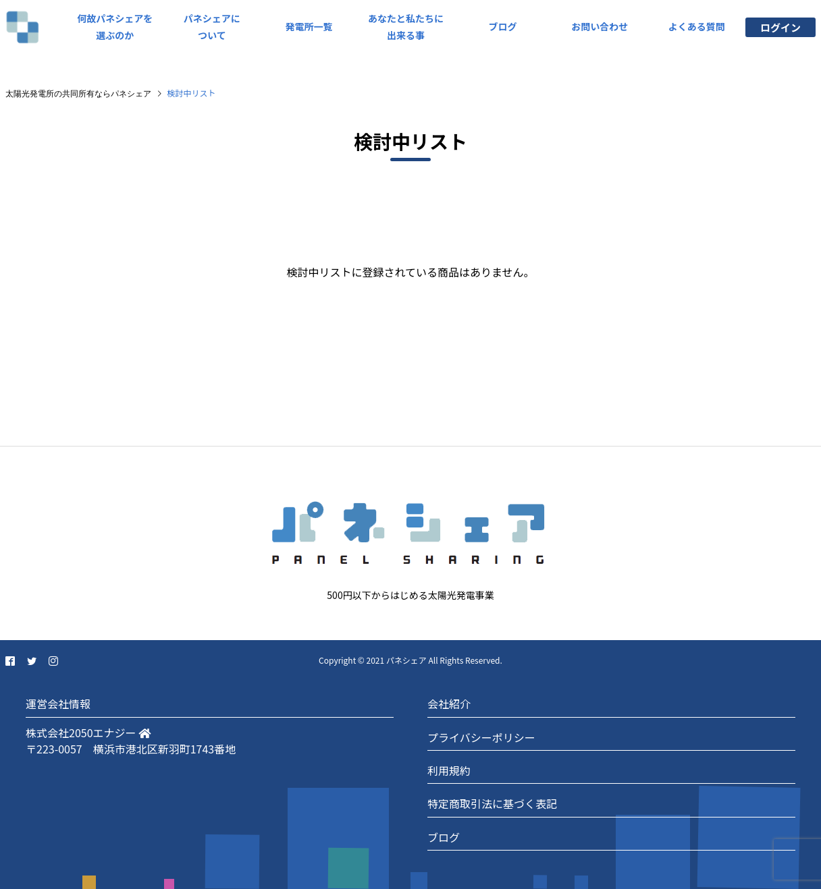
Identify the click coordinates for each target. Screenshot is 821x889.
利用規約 (449, 770)
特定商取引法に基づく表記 (492, 803)
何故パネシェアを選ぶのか (115, 26)
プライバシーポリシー (481, 737)
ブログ (503, 26)
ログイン (780, 27)
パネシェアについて (212, 26)
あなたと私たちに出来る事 (406, 26)
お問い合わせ (599, 26)
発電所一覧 (308, 26)
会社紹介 (449, 703)
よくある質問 (696, 26)
